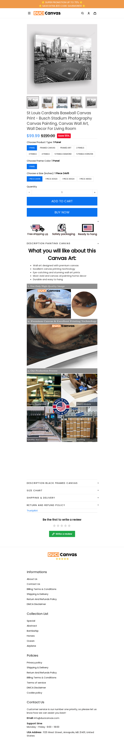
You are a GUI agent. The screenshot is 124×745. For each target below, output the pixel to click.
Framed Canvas (47, 147)
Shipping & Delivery (37, 594)
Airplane (31, 645)
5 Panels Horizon (84, 154)
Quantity (32, 186)
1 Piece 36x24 (68, 179)
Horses (31, 635)
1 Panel (57, 142)
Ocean (31, 640)
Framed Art (65, 147)
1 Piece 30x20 (51, 179)
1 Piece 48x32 (85, 179)
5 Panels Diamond (63, 154)
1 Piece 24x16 (62, 173)
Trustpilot (32, 510)
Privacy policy (34, 662)
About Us (32, 579)
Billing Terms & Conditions (41, 589)
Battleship (33, 630)
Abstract (32, 625)
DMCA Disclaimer (36, 604)
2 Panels (80, 147)
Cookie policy (34, 692)
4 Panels (46, 154)
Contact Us (33, 584)
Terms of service (36, 682)
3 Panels (33, 154)
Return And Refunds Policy (42, 599)
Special (31, 620)
